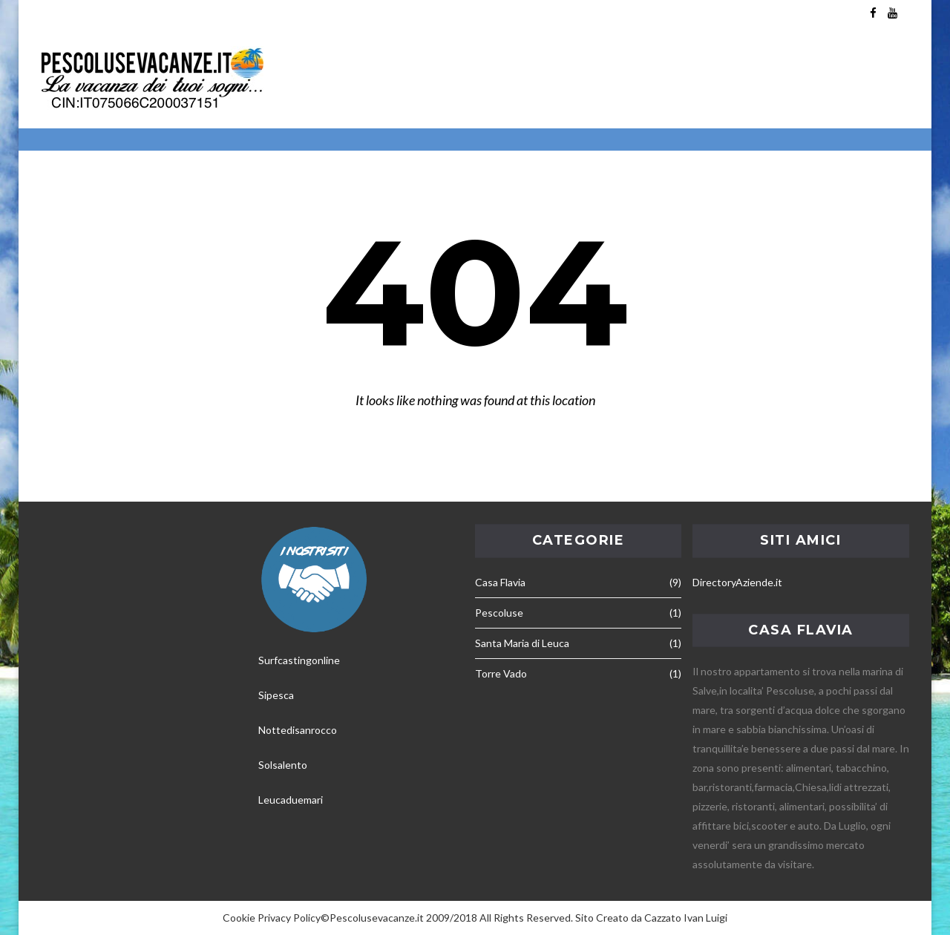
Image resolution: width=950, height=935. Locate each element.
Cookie (239, 917)
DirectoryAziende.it (737, 582)
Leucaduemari (290, 799)
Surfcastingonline (299, 660)
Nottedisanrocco (297, 730)
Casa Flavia (500, 582)
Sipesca (276, 695)
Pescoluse (499, 612)
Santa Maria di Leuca (522, 643)
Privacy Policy (289, 917)
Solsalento (282, 764)
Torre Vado (501, 673)
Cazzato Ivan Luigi (685, 917)
